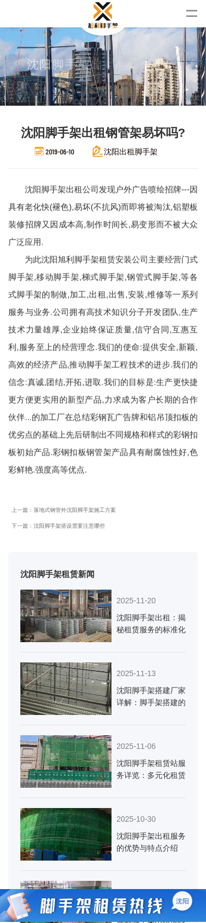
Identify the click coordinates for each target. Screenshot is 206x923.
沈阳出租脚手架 (131, 151)
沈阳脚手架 (33, 203)
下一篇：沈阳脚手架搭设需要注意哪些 (58, 373)
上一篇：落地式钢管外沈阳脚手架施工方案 (64, 357)
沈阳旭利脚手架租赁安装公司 (67, 239)
